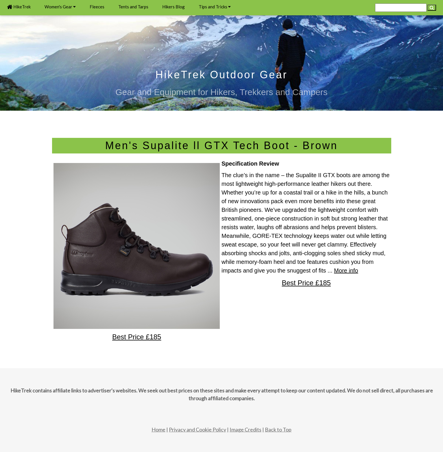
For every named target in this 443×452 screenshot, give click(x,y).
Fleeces (97, 6)
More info (346, 270)
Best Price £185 (306, 283)
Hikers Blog (173, 6)
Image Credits (245, 429)
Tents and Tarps (133, 6)
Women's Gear (60, 6)
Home (158, 429)
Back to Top (278, 429)
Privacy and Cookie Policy (197, 429)
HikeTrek (19, 6)
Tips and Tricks (215, 6)
